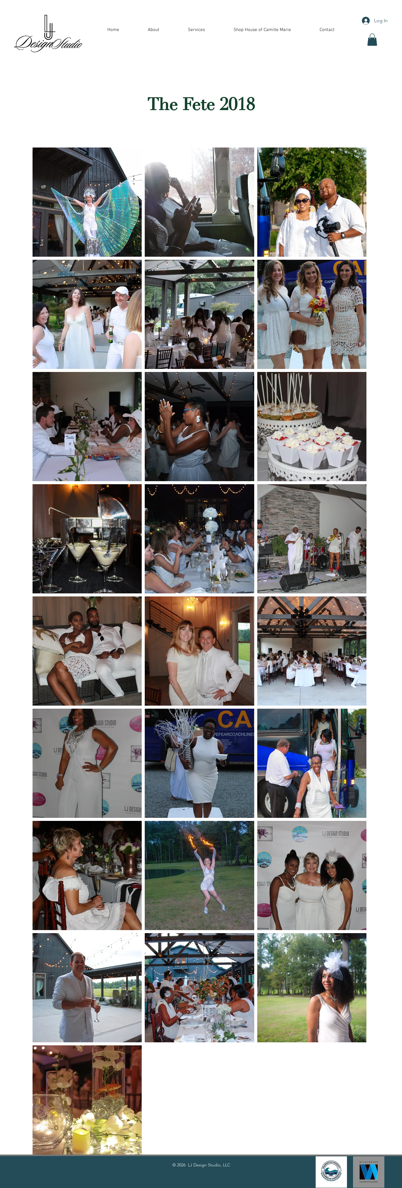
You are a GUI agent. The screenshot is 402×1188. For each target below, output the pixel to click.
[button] (196, 30)
